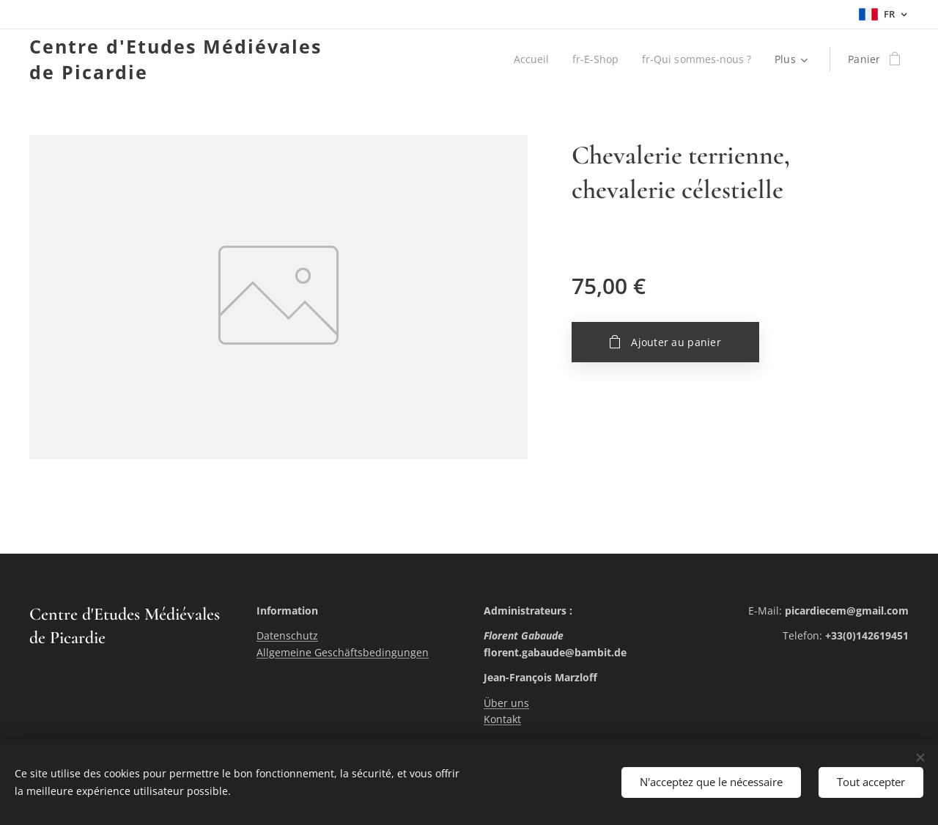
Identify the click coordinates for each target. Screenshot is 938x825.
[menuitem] (529, 59)
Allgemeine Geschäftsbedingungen (342, 652)
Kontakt (502, 719)
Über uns (506, 703)
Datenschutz (287, 635)
